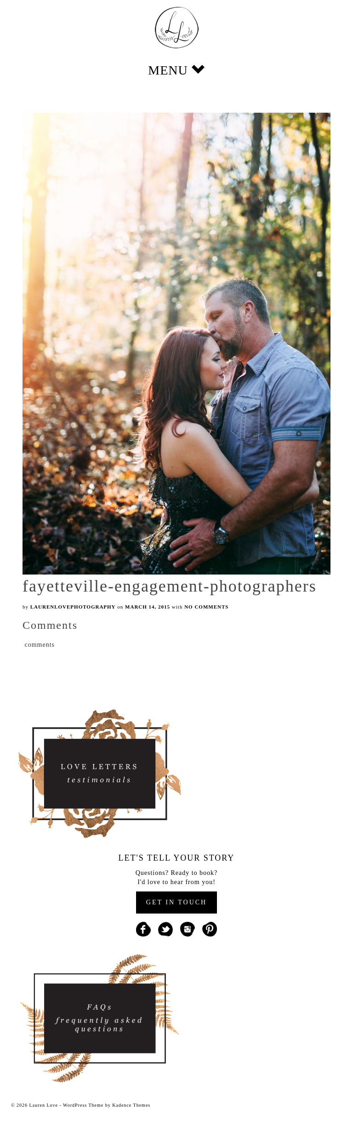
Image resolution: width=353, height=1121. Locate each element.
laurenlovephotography (73, 606)
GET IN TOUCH (176, 902)
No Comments (206, 606)
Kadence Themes (131, 1105)
